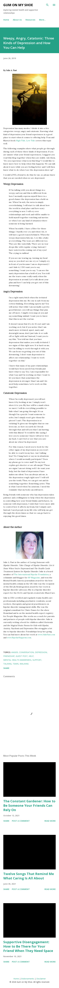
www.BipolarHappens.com (19, 637)
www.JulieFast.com (46, 634)
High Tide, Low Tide (25, 140)
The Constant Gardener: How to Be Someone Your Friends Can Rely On (29, 805)
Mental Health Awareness (17, 660)
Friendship (9, 656)
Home (6, 19)
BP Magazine (34, 577)
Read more (50, 821)
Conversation (26, 652)
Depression (41, 652)
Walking (24, 663)
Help (31, 656)
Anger (14, 652)
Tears (16, 663)
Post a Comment (21, 821)
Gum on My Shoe (18, 5)
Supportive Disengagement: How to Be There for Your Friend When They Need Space (28, 946)
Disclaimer (41, 978)
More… (42, 19)
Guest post (22, 656)
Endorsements (27, 978)
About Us (17, 19)
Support (36, 660)
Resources (30, 19)
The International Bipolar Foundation (31, 574)
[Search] (47, 5)
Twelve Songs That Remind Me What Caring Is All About (28, 875)
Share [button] (6, 668)
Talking (7, 663)
